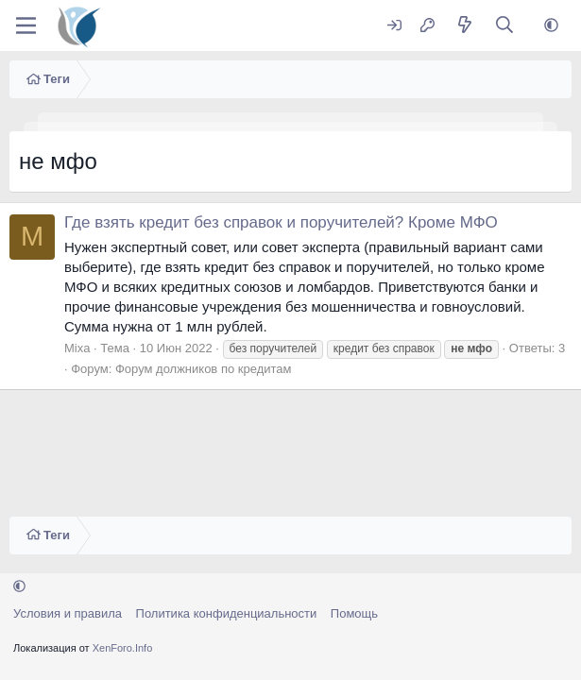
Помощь (354, 613)
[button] (551, 26)
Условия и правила (67, 613)
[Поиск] (505, 26)
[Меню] (26, 25)
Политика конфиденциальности (226, 613)
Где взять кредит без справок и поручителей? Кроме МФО (281, 222)
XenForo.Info (123, 648)
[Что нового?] (464, 26)
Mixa (77, 348)
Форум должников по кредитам (203, 369)
